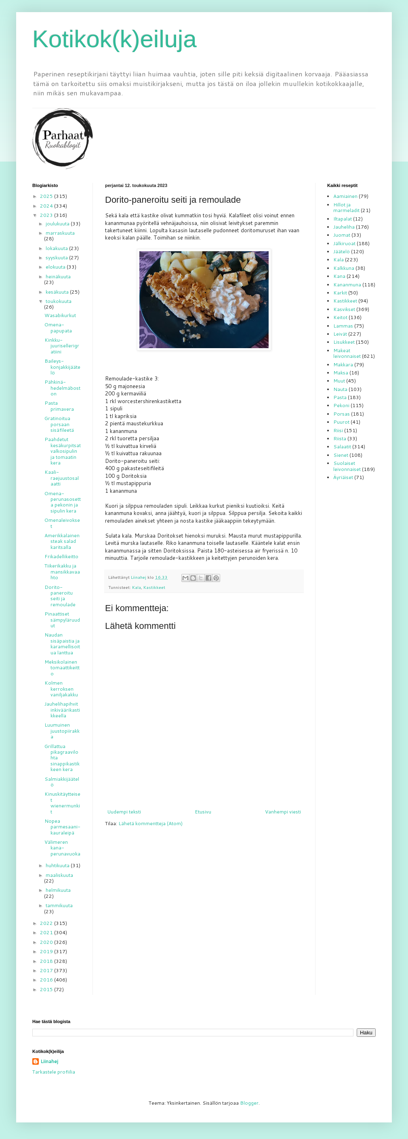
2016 (47, 979)
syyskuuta (57, 257)
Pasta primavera (59, 405)
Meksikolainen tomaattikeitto (62, 667)
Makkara (343, 364)
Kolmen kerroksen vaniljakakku (61, 688)
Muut (339, 380)
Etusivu (203, 811)
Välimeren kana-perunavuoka (62, 847)
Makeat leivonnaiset (347, 353)
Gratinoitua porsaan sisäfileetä (59, 424)
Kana (339, 276)
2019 (47, 951)
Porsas (341, 413)
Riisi (338, 430)
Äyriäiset (343, 477)
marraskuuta (60, 232)
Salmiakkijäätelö (61, 781)
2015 (47, 989)
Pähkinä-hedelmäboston (62, 387)
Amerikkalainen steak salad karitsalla (62, 541)
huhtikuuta (58, 865)
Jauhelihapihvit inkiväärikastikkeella (62, 709)
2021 (47, 932)
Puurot (341, 421)
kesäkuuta (58, 291)
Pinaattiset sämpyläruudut (62, 619)
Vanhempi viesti (283, 811)
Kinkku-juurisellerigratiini (61, 345)
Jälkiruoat (344, 243)
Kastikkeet (154, 587)
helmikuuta (58, 890)
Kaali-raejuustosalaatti (61, 478)
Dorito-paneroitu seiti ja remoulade (60, 596)
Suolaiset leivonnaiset (347, 466)
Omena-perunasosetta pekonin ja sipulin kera (62, 502)
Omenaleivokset (62, 523)
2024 (47, 205)
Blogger (249, 1102)
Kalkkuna (343, 268)
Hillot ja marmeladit (346, 207)
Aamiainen (345, 196)
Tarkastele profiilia (53, 1071)
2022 (47, 923)
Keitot (340, 317)
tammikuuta (59, 905)
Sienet (340, 455)
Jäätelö (341, 251)
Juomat (341, 234)
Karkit (340, 292)
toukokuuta (59, 301)
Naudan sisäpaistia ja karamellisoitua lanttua (62, 643)
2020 (47, 942)
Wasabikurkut (60, 315)
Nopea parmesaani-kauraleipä (62, 826)
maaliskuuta (59, 875)
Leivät (340, 333)
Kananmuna (347, 284)
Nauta (340, 389)
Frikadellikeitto (61, 556)
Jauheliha (344, 226)
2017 (47, 970)
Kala (136, 587)
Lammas (343, 325)
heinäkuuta (58, 276)
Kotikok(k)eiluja (114, 39)
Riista (339, 438)
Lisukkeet (344, 341)
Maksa (340, 372)
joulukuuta (58, 223)
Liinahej (49, 1061)
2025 (47, 196)
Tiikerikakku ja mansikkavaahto (62, 571)
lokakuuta (57, 248)
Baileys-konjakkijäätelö (62, 366)
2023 (47, 215)
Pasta (340, 397)
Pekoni (341, 405)
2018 (47, 961)
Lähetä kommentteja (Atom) (150, 823)
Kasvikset (344, 309)
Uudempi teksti (124, 811)
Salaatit (342, 446)
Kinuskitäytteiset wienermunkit (62, 802)
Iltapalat (342, 218)
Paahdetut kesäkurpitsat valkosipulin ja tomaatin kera (62, 451)
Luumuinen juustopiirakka (62, 730)
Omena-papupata (58, 327)
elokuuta (56, 266)
